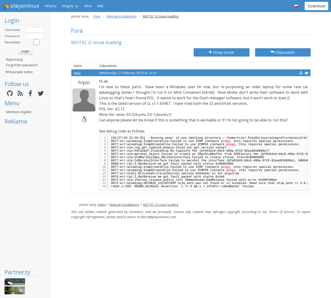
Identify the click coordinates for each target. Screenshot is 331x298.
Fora (96, 16)
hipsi (77, 73)
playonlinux (21, 6)
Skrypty (67, 6)
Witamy (50, 6)
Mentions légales (19, 112)
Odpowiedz (283, 52)
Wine (88, 6)
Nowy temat (221, 52)
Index (102, 204)
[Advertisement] (25, 196)
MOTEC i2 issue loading (160, 204)
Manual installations (121, 16)
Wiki (100, 6)
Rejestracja (14, 59)
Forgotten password (21, 65)
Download (316, 6)
